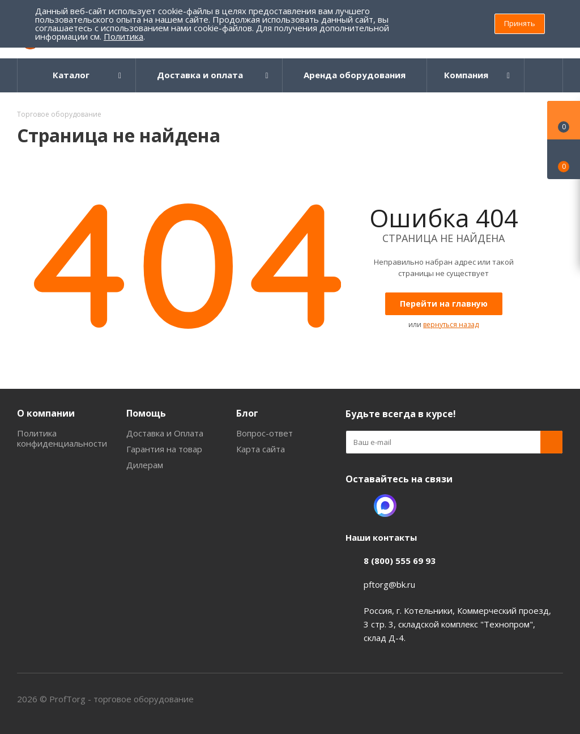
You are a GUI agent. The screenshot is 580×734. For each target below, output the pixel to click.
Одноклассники (357, 505)
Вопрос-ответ (264, 433)
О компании (46, 413)
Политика (123, 36)
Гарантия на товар (164, 449)
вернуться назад (451, 324)
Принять (519, 23)
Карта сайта (260, 449)
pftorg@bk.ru (389, 584)
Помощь (146, 413)
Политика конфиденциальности (62, 438)
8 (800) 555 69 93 (400, 560)
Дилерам (144, 464)
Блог (247, 413)
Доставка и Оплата (164, 433)
